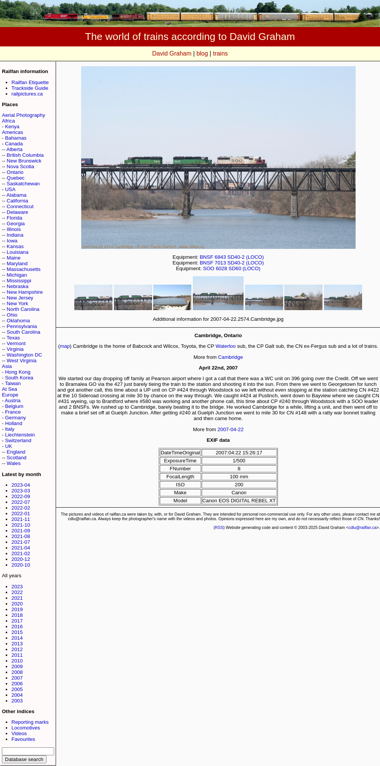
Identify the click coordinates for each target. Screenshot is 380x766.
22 (241, 429)
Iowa (12, 241)
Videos (19, 733)
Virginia (15, 349)
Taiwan (13, 383)
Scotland (17, 457)
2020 (17, 604)
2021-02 (20, 553)
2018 (17, 615)
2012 (17, 649)
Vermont (16, 343)
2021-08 (20, 536)
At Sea (9, 389)
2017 (17, 621)
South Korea (19, 378)
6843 (220, 257)
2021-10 (20, 525)
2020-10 (20, 565)
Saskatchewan (23, 183)
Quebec (16, 178)
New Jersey (20, 298)
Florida (14, 218)
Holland (13, 423)
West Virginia (22, 360)
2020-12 (20, 559)
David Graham (171, 53)
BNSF (206, 257)
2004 (17, 695)
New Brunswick (24, 161)
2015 (17, 632)
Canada (14, 144)
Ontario (15, 172)
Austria (12, 400)
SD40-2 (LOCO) (246, 257)
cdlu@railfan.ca (362, 527)
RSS (219, 527)
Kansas (15, 246)
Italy (9, 429)
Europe (10, 395)
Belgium (14, 406)
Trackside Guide (29, 88)
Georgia (16, 223)
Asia (7, 366)
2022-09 (20, 496)
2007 (17, 678)
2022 (17, 592)
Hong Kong (17, 372)
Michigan (17, 275)
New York (17, 303)
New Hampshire (25, 292)
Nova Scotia (20, 166)
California (17, 201)
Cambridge (230, 357)
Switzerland (18, 440)
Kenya (12, 126)
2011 (17, 655)
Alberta (14, 149)
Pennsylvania (22, 326)
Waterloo (226, 346)
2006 (17, 683)
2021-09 (20, 530)
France (13, 412)
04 (233, 429)
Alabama (16, 195)
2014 (17, 638)
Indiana (15, 235)
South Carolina (23, 332)
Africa (8, 121)
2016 (17, 626)
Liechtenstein (20, 435)
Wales (14, 463)
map (65, 346)
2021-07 (20, 542)
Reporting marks (30, 722)
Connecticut (20, 206)
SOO (209, 268)
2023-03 (20, 491)
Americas (12, 132)
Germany (15, 417)
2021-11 (20, 519)
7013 (220, 263)
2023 (17, 586)
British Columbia (25, 155)
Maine (14, 258)
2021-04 (20, 548)
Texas (13, 338)
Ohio (12, 315)
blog (202, 53)
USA (10, 189)
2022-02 (20, 508)
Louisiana (18, 252)
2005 (17, 689)
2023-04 (20, 485)
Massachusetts (24, 269)
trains (220, 53)
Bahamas (15, 138)
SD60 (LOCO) (245, 268)
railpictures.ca (27, 94)
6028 (221, 268)
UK (8, 446)
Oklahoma (18, 320)
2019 (17, 609)
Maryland (17, 263)
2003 (17, 701)
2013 (17, 644)
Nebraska (18, 286)
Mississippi (19, 280)
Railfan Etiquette (30, 82)
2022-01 (20, 513)
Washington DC (24, 355)
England (16, 452)
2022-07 (20, 502)
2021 (17, 598)
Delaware (17, 212)
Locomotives (25, 728)
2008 (17, 672)
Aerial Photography (23, 115)
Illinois (14, 229)
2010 (17, 661)
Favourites (23, 739)
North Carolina (23, 309)
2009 (17, 666)
